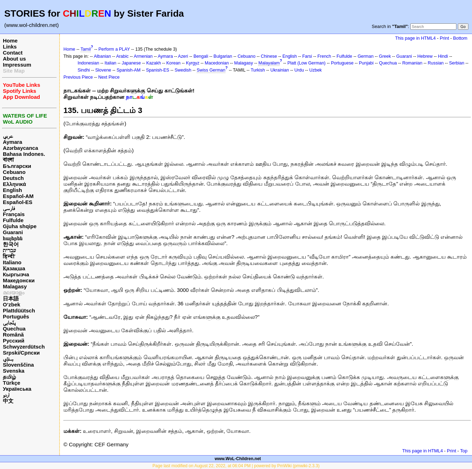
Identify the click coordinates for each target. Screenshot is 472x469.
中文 (8, 401)
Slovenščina (18, 365)
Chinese (269, 56)
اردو (6, 395)
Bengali (200, 56)
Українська (17, 389)
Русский (13, 341)
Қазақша (14, 268)
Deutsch (13, 178)
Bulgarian (223, 56)
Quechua (14, 329)
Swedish (183, 70)
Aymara (12, 142)
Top (463, 450)
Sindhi (84, 70)
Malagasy (15, 286)
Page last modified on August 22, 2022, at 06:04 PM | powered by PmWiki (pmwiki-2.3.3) (235, 465)
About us (14, 59)
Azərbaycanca (20, 148)
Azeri (183, 56)
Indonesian (88, 63)
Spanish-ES (157, 70)
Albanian (102, 56)
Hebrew (425, 56)
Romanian (412, 63)
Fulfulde (13, 220)
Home (10, 41)
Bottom (460, 38)
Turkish (258, 70)
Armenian (143, 56)
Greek (385, 56)
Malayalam (269, 63)
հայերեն (12, 238)
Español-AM (18, 196)
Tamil (85, 49)
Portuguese (342, 63)
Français (14, 214)
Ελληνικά (14, 184)
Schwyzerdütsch (24, 347)
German (365, 56)
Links (10, 47)
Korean (173, 63)
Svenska (13, 371)
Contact (13, 53)
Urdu (299, 70)
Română (13, 335)
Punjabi (366, 63)
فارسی (9, 208)
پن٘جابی (9, 323)
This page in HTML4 (415, 38)
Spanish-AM (129, 70)
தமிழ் (9, 377)
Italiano (12, 262)
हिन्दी (9, 256)
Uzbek (315, 70)
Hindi (443, 56)
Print (444, 38)
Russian (436, 63)
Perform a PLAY (114, 49)
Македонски (19, 280)
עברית (9, 250)
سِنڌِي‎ (8, 359)
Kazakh (153, 63)
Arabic (122, 56)
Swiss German (211, 70)
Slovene (103, 70)
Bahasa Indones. (24, 154)
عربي (8, 136)
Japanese (131, 63)
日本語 (11, 298)
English (12, 190)
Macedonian (217, 63)
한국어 (11, 244)
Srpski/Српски (21, 353)
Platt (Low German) (306, 63)
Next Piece (108, 77)
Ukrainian (279, 70)
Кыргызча (16, 274)
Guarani (13, 232)
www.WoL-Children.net (238, 458)
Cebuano (14, 172)
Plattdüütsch (19, 310)
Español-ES (17, 202)
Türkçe (11, 383)
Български (17, 166)
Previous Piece (78, 77)
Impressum (17, 65)
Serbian (456, 63)
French (324, 56)
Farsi (307, 56)
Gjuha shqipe (19, 226)
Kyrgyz (193, 63)
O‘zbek (11, 304)
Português (16, 316)
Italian (110, 63)
